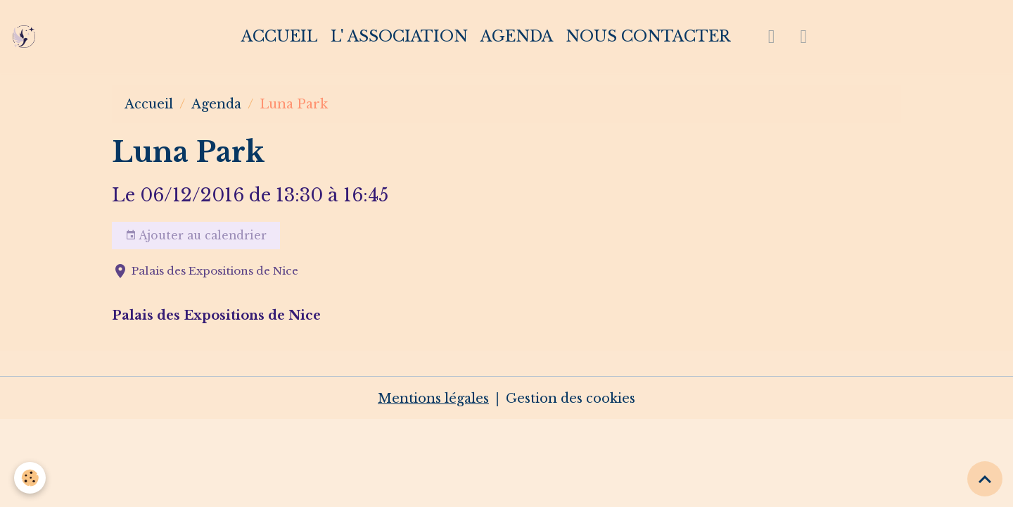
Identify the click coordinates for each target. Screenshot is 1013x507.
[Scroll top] (984, 478)
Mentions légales (433, 398)
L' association (399, 36)
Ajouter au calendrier (196, 236)
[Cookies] (30, 478)
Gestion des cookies (570, 398)
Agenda (516, 36)
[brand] (27, 36)
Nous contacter (648, 36)
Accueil (279, 36)
